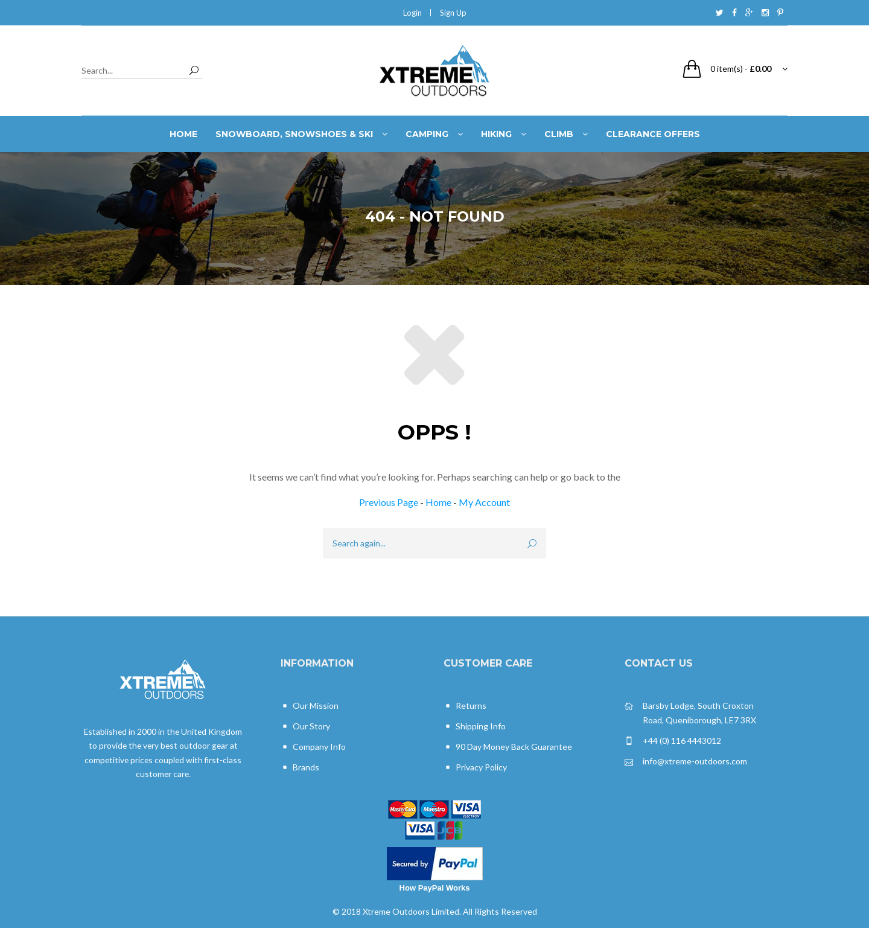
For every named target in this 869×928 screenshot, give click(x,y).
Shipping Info (475, 727)
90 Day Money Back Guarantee (508, 747)
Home (438, 502)
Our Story (305, 727)
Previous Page (388, 502)
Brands (300, 768)
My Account (484, 502)
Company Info (313, 747)
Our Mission (310, 706)
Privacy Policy (475, 768)
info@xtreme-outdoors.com (686, 762)
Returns (465, 706)
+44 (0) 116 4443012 (673, 741)
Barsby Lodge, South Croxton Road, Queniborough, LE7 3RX (690, 712)
